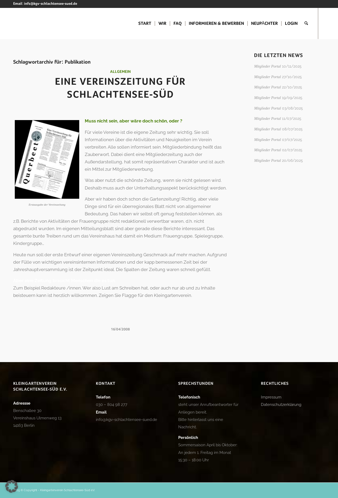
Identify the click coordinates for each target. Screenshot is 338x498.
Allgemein (120, 72)
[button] (11, 486)
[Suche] (306, 23)
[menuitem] (145, 23)
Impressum (271, 397)
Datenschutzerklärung (281, 404)
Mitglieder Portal (267, 66)
